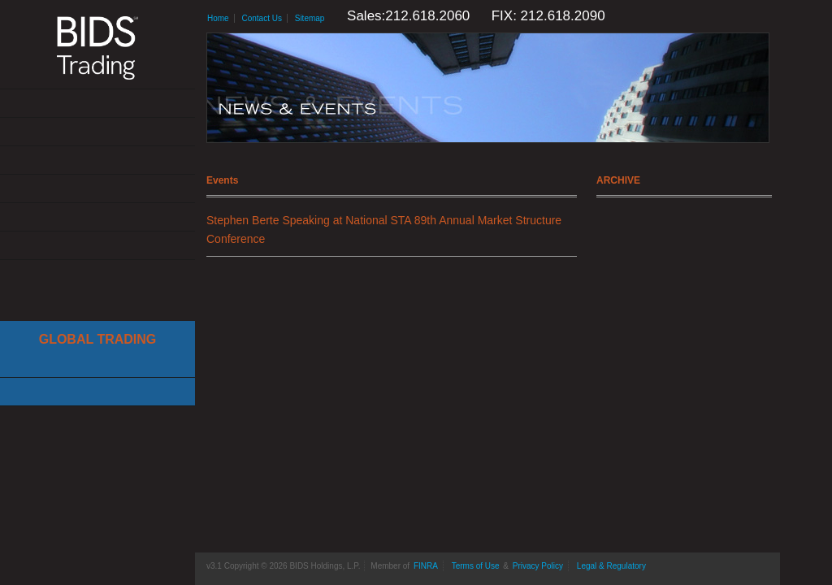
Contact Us (97, 246)
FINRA (426, 565)
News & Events (97, 189)
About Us (97, 103)
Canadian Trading (97, 392)
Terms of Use (476, 565)
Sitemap (310, 18)
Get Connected (97, 160)
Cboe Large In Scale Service (97, 363)
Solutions (97, 132)
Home (218, 18)
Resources (97, 217)
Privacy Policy (538, 565)
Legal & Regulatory (611, 565)
